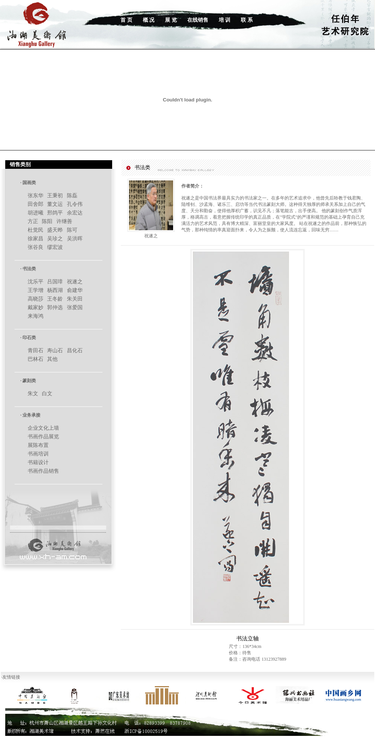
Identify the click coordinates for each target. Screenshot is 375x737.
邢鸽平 (55, 213)
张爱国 (75, 307)
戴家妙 (35, 307)
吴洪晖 (75, 238)
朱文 (33, 393)
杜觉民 (35, 230)
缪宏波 (55, 247)
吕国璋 (55, 281)
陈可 (72, 230)
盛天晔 (55, 230)
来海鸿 (35, 316)
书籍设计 (38, 462)
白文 (47, 393)
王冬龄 (55, 299)
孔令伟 (75, 204)
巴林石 (35, 359)
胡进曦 (35, 213)
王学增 (35, 290)
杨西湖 (55, 290)
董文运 (55, 204)
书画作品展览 (43, 436)
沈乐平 (35, 281)
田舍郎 (35, 204)
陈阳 (47, 221)
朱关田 (75, 299)
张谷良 (35, 247)
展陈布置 (38, 445)
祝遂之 (75, 281)
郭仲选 (55, 307)
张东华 (35, 195)
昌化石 (75, 350)
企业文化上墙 (43, 428)
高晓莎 (35, 299)
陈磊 (72, 195)
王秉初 (55, 195)
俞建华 (75, 290)
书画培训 (38, 454)
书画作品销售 (43, 471)
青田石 (35, 350)
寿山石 (55, 350)
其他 (52, 359)
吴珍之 (55, 238)
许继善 (64, 221)
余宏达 (75, 213)
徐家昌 (35, 238)
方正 (33, 221)
